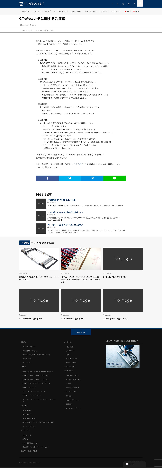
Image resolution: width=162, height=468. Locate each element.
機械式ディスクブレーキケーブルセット (36, 447)
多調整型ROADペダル (30, 351)
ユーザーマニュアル (73, 376)
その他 (34, 25)
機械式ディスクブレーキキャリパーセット (37, 355)
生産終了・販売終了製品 (29, 451)
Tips (67, 355)
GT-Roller (24, 406)
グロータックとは (91, 11)
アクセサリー (25, 431)
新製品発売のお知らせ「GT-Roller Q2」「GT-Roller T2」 (38, 278)
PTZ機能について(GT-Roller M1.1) (61, 200)
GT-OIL (25, 439)
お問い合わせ (76, 11)
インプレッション (72, 359)
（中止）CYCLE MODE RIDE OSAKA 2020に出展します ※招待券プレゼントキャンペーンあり (81, 280)
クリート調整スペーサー (31, 443)
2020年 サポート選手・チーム (117, 319)
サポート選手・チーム (74, 401)
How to (68, 384)
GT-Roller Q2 (27, 411)
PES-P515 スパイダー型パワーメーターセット (38, 372)
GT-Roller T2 (27, 415)
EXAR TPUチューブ (29, 388)
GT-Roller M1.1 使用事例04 (74, 319)
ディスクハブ (27, 363)
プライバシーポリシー (74, 408)
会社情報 (69, 397)
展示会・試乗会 (71, 363)
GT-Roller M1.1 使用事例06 (116, 277)
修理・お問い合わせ (73, 388)
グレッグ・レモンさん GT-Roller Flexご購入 (65, 225)
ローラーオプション (29, 427)
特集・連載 (70, 347)
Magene (24, 367)
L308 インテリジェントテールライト (35, 392)
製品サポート (63, 11)
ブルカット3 (26, 435)
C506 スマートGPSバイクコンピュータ (36, 380)
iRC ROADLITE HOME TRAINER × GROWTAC (39, 423)
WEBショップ (115, 11)
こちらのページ (80, 164)
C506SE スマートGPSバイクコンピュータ (37, 384)
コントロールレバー (29, 347)
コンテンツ (37, 11)
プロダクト (25, 11)
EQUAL (23, 343)
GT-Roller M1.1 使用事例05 (32, 319)
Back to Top (81, 333)
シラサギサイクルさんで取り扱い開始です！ (65, 212)
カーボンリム (27, 359)
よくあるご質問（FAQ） (74, 380)
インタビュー (70, 351)
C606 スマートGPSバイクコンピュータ (36, 376)
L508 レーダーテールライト (32, 396)
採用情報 (104, 11)
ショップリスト (49, 11)
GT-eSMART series (29, 419)
